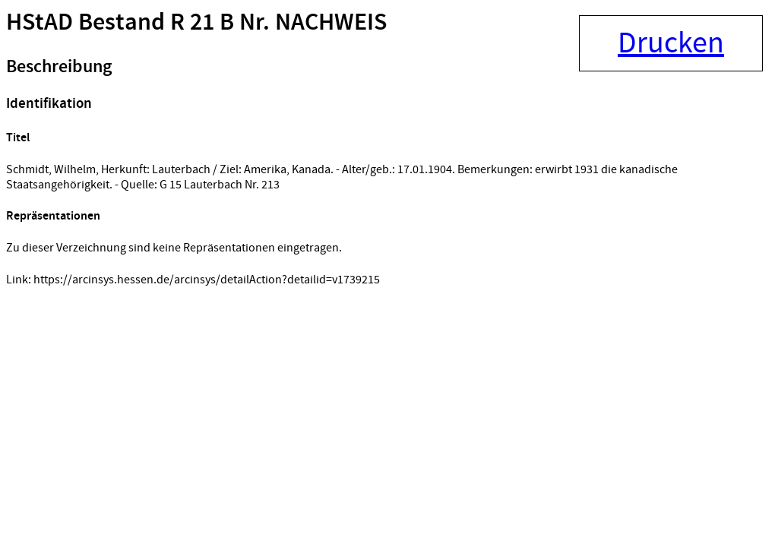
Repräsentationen (53, 216)
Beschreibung (59, 67)
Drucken (671, 43)
